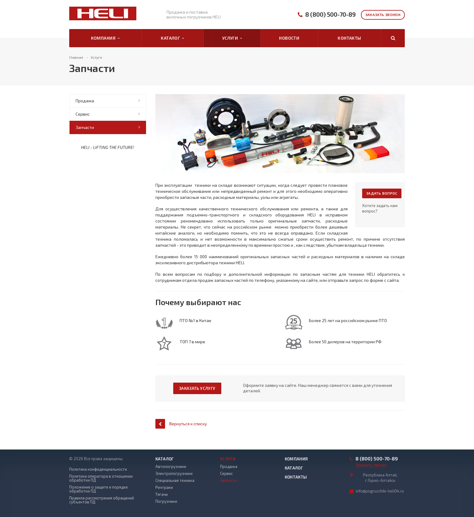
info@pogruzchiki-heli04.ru (380, 491)
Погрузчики (166, 501)
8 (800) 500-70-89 (330, 14)
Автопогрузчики (170, 466)
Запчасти (85, 127)
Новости (289, 38)
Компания (105, 38)
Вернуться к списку (181, 423)
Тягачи (161, 494)
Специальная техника (174, 480)
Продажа (85, 100)
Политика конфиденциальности (98, 469)
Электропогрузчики (174, 473)
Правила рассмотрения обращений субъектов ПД (101, 500)
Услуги (232, 38)
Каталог (172, 38)
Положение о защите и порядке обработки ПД (98, 489)
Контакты (349, 38)
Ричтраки (164, 487)
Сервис (83, 114)
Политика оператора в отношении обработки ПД (101, 478)
